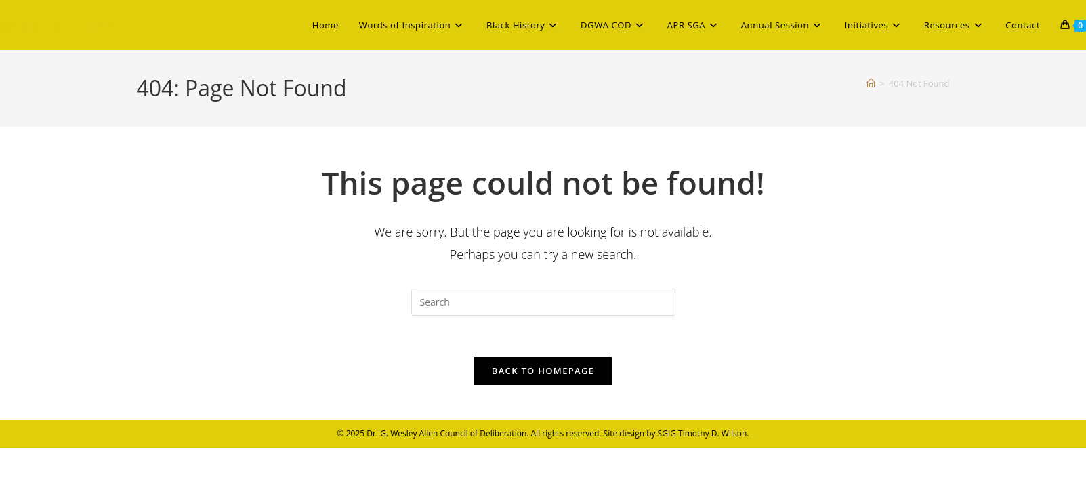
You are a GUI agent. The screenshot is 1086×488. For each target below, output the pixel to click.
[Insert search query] (543, 302)
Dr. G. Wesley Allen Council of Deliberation (446, 433)
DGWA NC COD (57, 25)
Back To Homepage (543, 371)
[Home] (870, 83)
